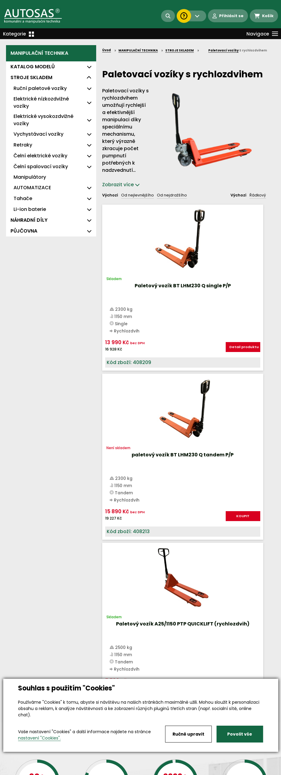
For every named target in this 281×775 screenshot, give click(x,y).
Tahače (23, 198)
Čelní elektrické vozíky (40, 155)
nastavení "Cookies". (39, 738)
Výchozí (110, 195)
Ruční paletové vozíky (40, 88)
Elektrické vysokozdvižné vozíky (43, 120)
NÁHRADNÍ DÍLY (29, 220)
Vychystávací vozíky (38, 134)
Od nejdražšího (172, 195)
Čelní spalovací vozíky (41, 166)
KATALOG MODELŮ (33, 66)
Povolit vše (239, 734)
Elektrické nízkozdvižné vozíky (41, 102)
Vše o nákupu (21, 765)
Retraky (23, 144)
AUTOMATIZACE (32, 187)
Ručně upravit (188, 734)
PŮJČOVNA (24, 230)
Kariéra (150, 765)
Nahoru (112, 411)
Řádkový (257, 195)
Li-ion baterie (30, 209)
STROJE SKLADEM (31, 77)
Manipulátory (30, 177)
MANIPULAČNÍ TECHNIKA (39, 53)
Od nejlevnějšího (137, 195)
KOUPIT (197, 377)
